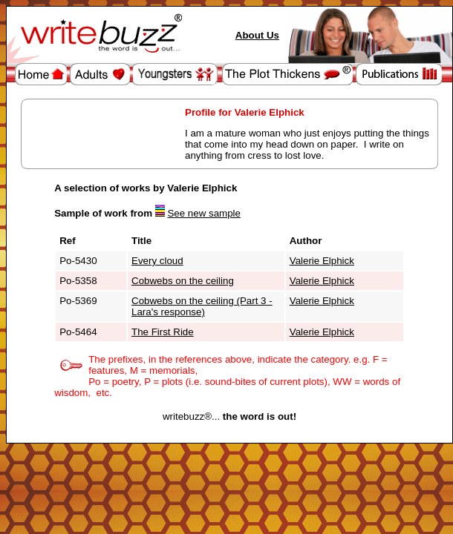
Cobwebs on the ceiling (182, 280)
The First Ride (162, 331)
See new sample (204, 213)
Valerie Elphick (322, 260)
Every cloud (157, 260)
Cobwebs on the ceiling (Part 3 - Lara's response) (202, 306)
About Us (257, 35)
